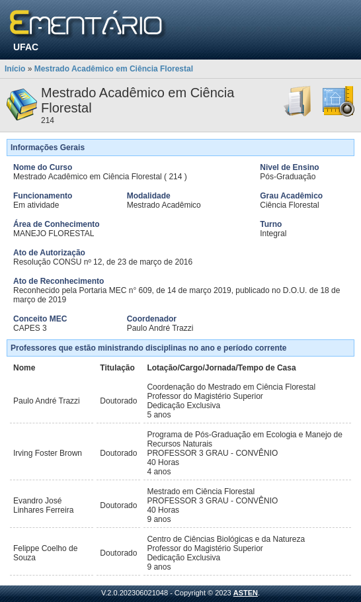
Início (15, 68)
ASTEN (245, 593)
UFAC (25, 47)
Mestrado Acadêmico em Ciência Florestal (113, 68)
